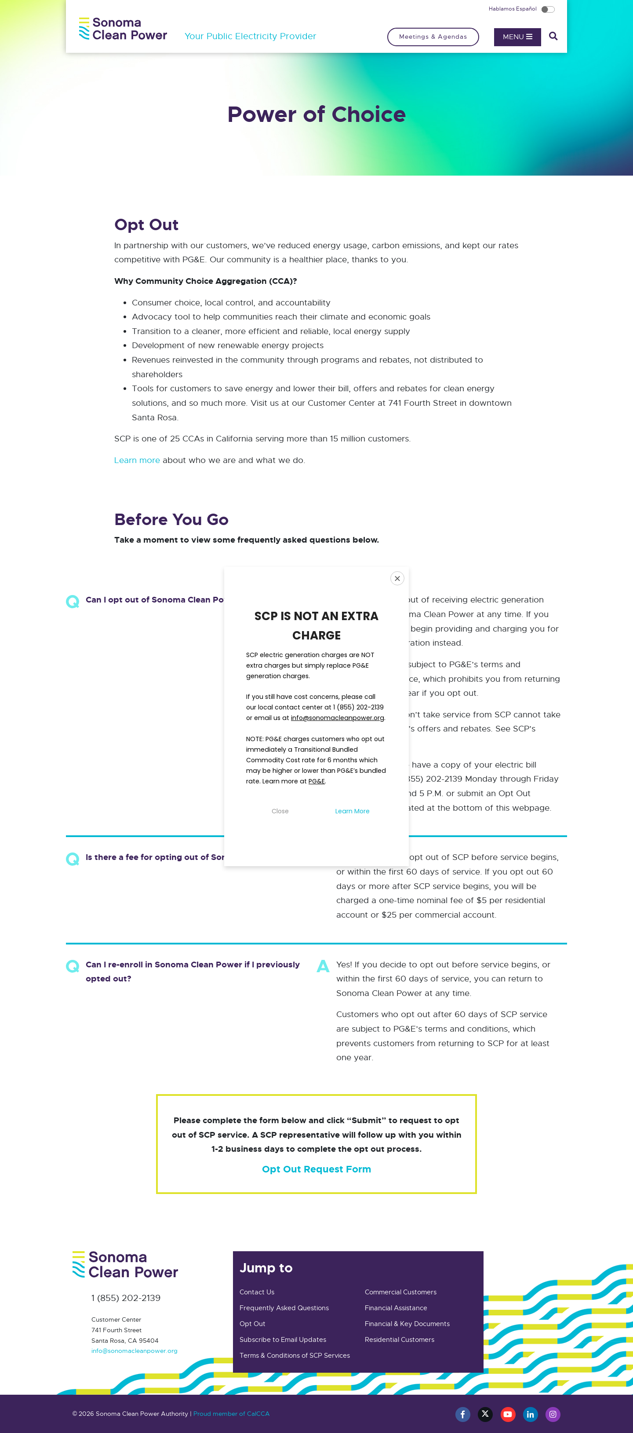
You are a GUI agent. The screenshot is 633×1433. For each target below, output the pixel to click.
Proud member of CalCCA (231, 1414)
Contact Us (257, 1292)
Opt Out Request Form (316, 1169)
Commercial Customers (401, 1292)
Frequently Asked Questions (284, 1308)
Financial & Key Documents (407, 1324)
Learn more (137, 460)
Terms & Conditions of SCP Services (295, 1356)
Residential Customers (399, 1340)
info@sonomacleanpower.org (134, 1351)
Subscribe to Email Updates (283, 1340)
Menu (517, 37)
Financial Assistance (396, 1308)
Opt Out (253, 1324)
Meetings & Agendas (433, 36)
